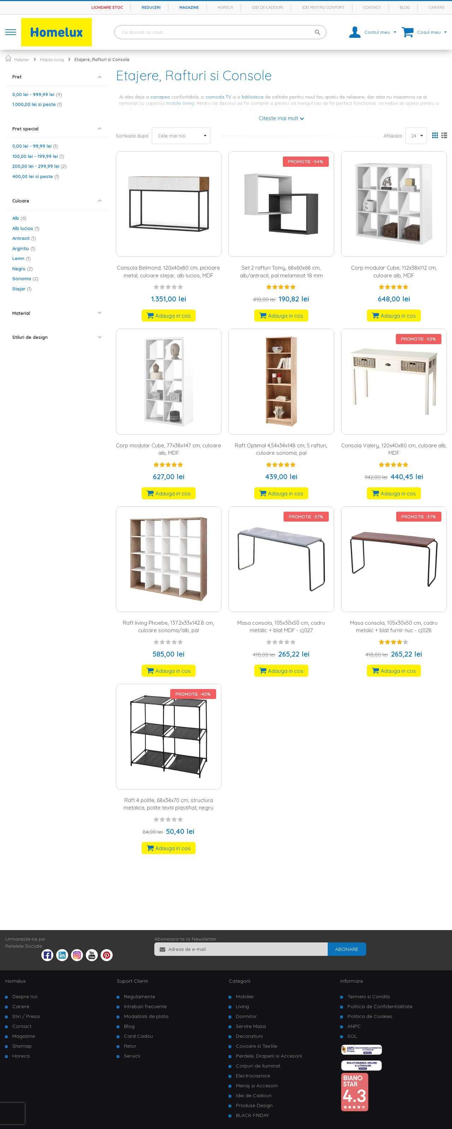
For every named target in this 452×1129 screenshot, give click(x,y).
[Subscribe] (346, 949)
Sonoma (25, 278)
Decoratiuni (249, 1036)
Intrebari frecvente (145, 1006)
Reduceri (151, 7)
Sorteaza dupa (132, 136)
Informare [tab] (351, 981)
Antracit (24, 238)
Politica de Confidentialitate (379, 1006)
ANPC (354, 1026)
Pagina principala (8, 58)
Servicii (132, 1056)
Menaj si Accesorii (257, 1085)
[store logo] (56, 32)
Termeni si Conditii (368, 996)
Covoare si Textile (256, 1046)
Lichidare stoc (107, 7)
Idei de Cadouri (254, 1095)
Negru (22, 268)
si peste (37, 104)
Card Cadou (138, 1036)
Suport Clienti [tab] (132, 981)
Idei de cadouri (267, 7)
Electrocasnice (253, 1075)
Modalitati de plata (146, 1016)
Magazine (189, 7)
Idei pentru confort (323, 7)
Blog (405, 7)
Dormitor (246, 1016)
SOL (352, 1036)
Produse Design (254, 1105)
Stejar (22, 289)
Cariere (437, 7)
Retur (130, 1046)
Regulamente (139, 996)
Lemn (21, 258)
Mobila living (52, 59)
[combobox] (220, 32)
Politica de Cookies (369, 1016)
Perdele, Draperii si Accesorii (269, 1056)
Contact (372, 7)
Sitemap (22, 1046)
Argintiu (23, 248)
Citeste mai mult (278, 118)
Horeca (225, 7)
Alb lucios (26, 228)
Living (242, 1006)
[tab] (57, 77)
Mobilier (21, 59)
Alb (19, 218)
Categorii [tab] (239, 981)
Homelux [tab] (15, 981)
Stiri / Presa (26, 1016)
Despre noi (24, 996)
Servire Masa (251, 1026)
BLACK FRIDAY (252, 1115)
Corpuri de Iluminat (258, 1066)
